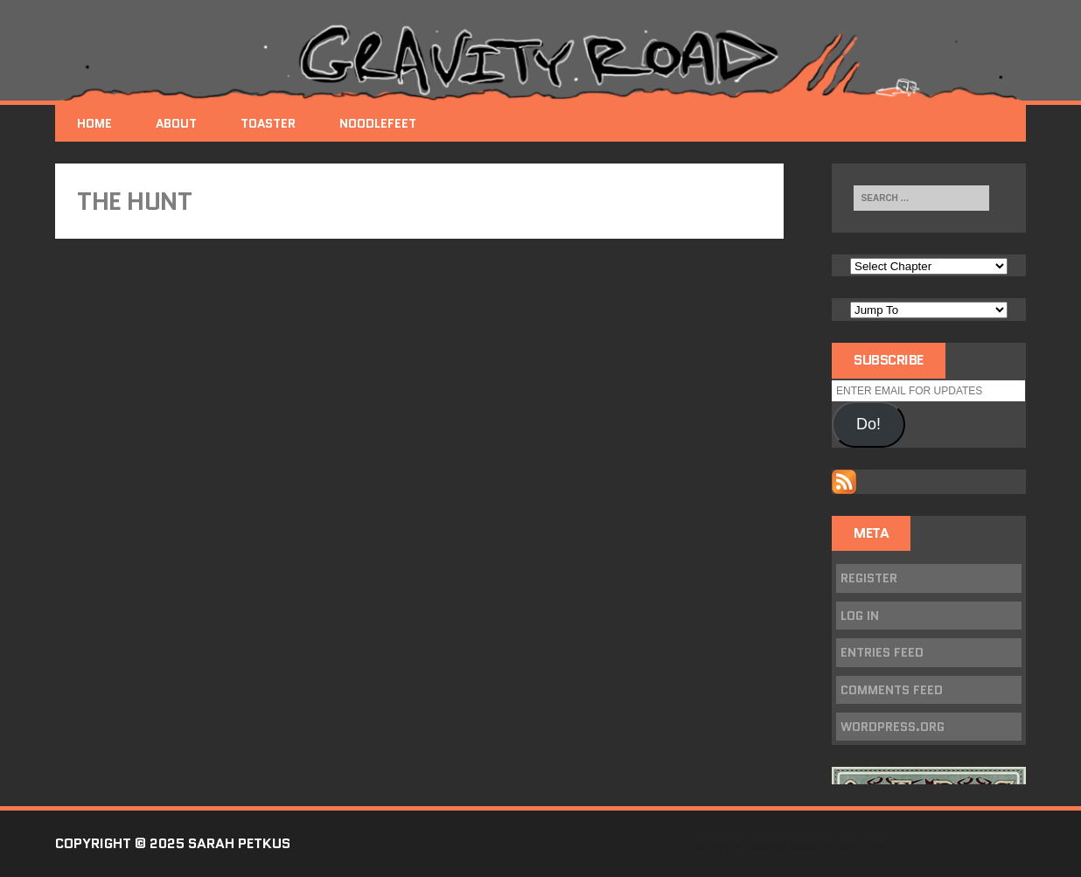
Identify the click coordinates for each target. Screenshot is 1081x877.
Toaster (268, 123)
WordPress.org (892, 726)
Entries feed (882, 652)
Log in (859, 615)
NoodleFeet (377, 123)
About (176, 123)
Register (868, 578)
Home (94, 123)
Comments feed (891, 690)
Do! (868, 424)
